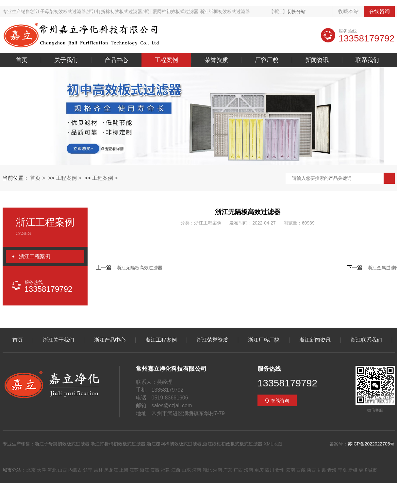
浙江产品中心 (109, 340)
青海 (332, 470)
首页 (21, 60)
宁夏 (342, 470)
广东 (227, 470)
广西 (238, 470)
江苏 (134, 470)
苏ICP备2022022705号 (371, 443)
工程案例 (166, 60)
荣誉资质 (216, 60)
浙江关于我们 (58, 340)
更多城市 (368, 470)
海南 (248, 470)
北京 (31, 470)
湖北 (207, 470)
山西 (62, 470)
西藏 (301, 470)
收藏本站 (348, 11)
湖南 (217, 470)
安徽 (154, 470)
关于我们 (66, 60)
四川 (269, 470)
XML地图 (273, 443)
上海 (123, 470)
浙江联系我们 (366, 340)
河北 (52, 470)
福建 (165, 470)
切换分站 (296, 11)
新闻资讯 (317, 60)
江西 (175, 470)
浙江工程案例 (34, 256)
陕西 (311, 470)
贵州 (280, 470)
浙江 (144, 470)
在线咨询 (379, 11)
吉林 (98, 470)
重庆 (259, 470)
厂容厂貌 (266, 60)
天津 (41, 470)
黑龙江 (111, 470)
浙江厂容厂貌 (263, 340)
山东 (186, 470)
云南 (290, 470)
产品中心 (116, 60)
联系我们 (367, 60)
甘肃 (321, 470)
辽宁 (87, 470)
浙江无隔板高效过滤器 (139, 267)
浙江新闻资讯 (315, 340)
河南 (196, 470)
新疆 (352, 470)
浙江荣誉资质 (212, 340)
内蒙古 (75, 470)
